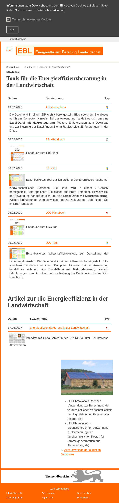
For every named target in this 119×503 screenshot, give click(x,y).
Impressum (47, 497)
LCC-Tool (52, 242)
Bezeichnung (54, 98)
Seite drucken (84, 493)
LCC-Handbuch (55, 212)
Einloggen (21, 39)
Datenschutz (83, 497)
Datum (12, 98)
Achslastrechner (56, 107)
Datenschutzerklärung (50, 10)
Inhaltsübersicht (14, 493)
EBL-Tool (51, 168)
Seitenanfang (48, 493)
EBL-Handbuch (55, 139)
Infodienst (14, 39)
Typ (107, 98)
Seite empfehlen (14, 497)
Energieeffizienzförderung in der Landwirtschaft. (60, 327)
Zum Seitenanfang (59, 488)
